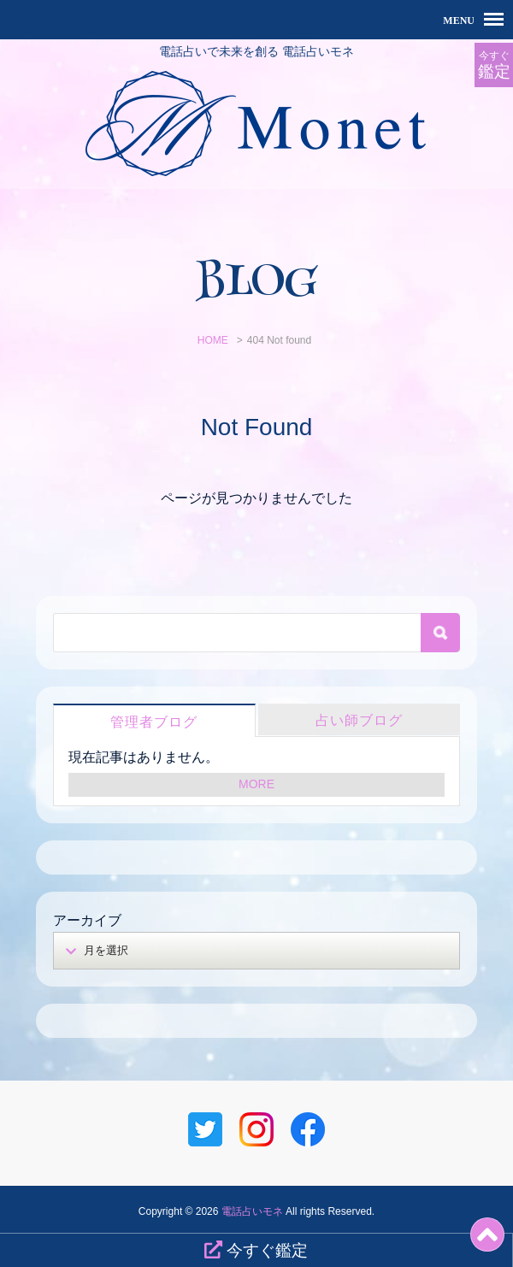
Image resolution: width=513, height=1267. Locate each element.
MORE (256, 784)
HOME (213, 340)
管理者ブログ (154, 722)
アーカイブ (87, 920)
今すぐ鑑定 (256, 1249)
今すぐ (494, 65)
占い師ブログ (359, 720)
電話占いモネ (252, 1211)
